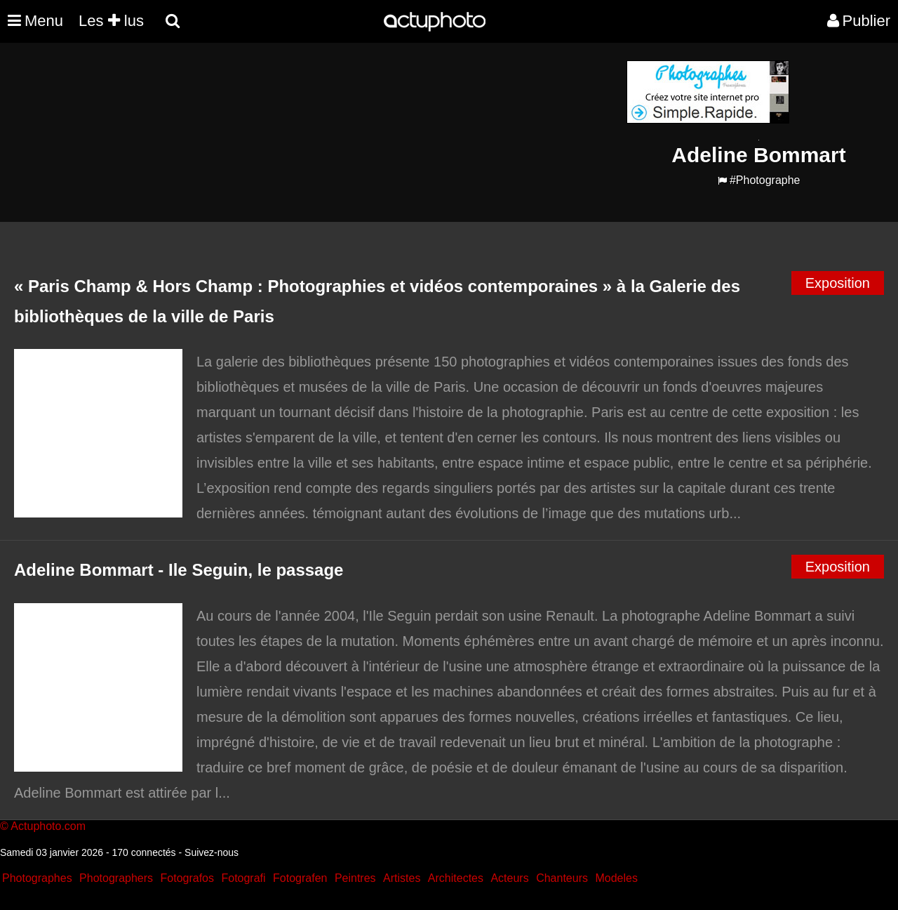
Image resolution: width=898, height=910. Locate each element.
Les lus (111, 20)
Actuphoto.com (48, 826)
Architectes (455, 878)
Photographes (37, 878)
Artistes (401, 878)
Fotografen (300, 878)
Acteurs (509, 878)
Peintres (355, 878)
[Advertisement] (364, 158)
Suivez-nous (212, 852)
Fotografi (243, 878)
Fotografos (187, 878)
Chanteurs (562, 878)
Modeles (616, 878)
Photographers (116, 878)
